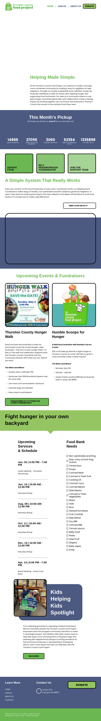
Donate (89, 6)
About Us (75, 6)
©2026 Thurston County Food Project (16, 714)
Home (50, 6)
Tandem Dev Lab (19, 715)
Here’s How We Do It (78, 205)
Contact (9, 700)
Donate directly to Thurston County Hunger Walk (25, 402)
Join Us (62, 6)
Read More (34, 656)
